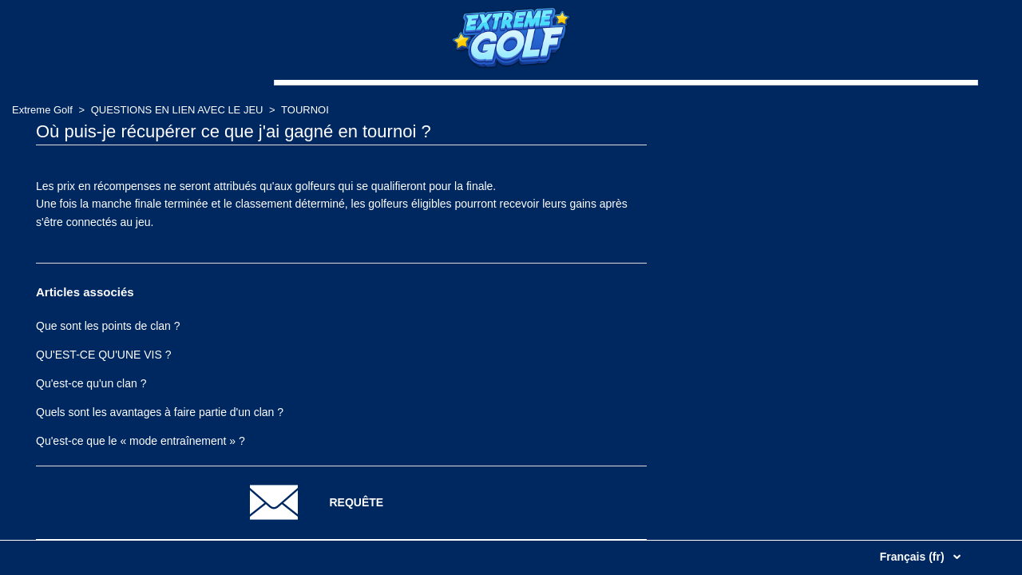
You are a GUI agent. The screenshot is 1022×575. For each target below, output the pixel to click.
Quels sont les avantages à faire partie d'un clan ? (159, 412)
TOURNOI (305, 110)
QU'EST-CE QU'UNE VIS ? (104, 354)
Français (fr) (914, 556)
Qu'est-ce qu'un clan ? (91, 383)
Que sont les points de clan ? (108, 325)
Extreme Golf (42, 110)
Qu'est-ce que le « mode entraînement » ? (140, 440)
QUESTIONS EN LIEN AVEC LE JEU (177, 110)
